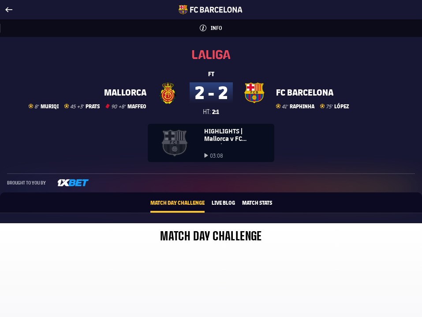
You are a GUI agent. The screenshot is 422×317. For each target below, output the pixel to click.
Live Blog (223, 202)
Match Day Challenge (177, 202)
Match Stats (257, 202)
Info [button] (225, 25)
